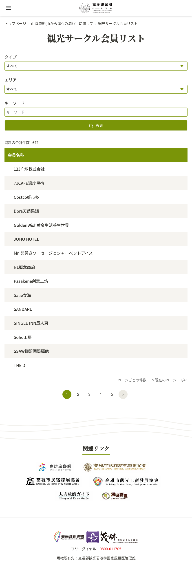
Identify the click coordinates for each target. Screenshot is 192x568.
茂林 (96, 537)
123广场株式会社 (29, 169)
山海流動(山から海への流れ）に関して (62, 23)
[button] (8, 8)
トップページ (15, 23)
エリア (10, 80)
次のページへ (123, 394)
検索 (99, 125)
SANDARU (23, 309)
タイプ (10, 57)
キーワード (14, 103)
